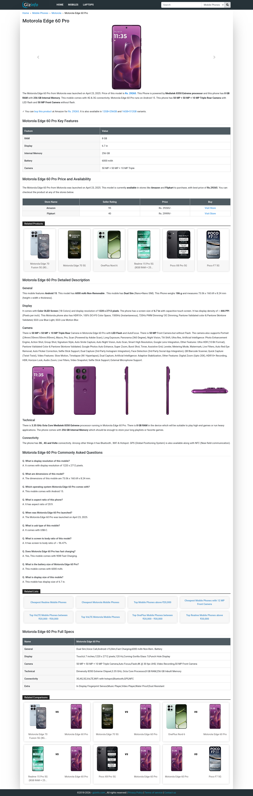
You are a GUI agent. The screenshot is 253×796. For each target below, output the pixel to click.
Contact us (170, 792)
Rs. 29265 (73, 111)
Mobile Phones (40, 13)
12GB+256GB (109, 111)
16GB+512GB (129, 111)
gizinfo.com (98, 792)
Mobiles (73, 4)
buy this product (43, 111)
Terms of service (153, 792)
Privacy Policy (135, 792)
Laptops (88, 4)
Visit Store (210, 208)
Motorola (56, 13)
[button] (38, 57)
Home (59, 4)
